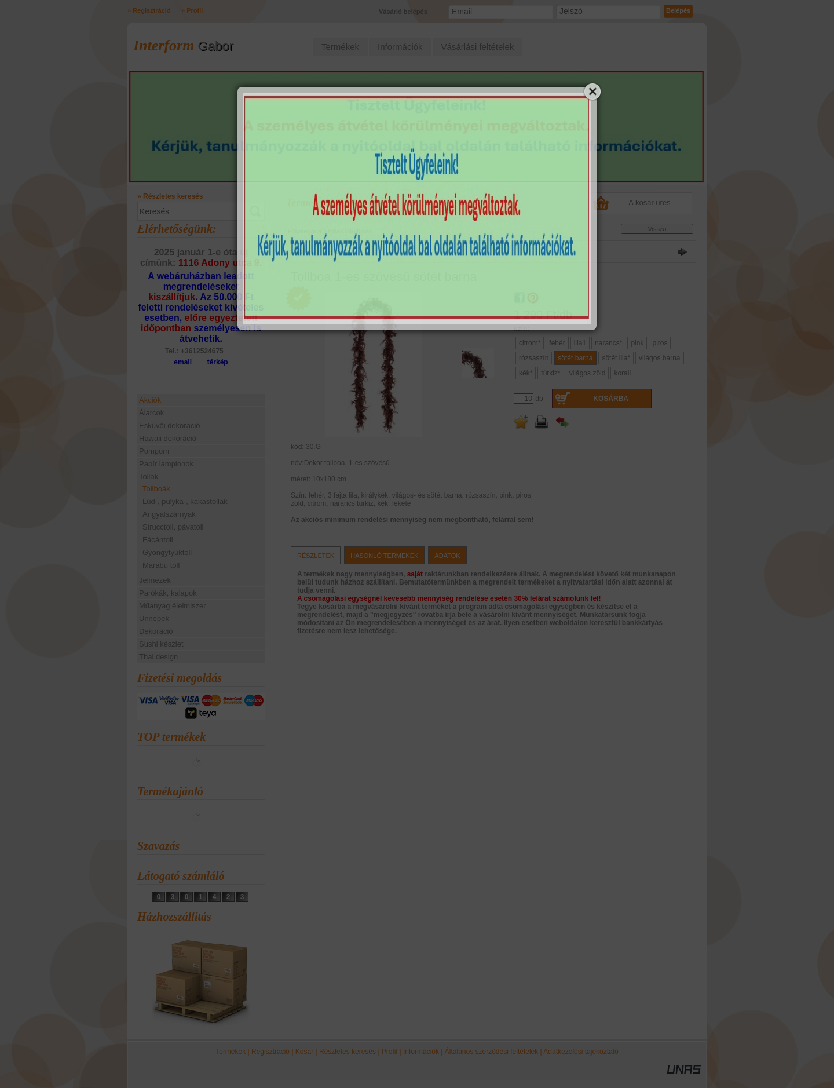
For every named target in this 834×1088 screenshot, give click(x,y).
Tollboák (156, 488)
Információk (421, 1051)
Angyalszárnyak (169, 514)
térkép (217, 362)
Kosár (304, 1051)
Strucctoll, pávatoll (173, 527)
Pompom (154, 451)
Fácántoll (157, 539)
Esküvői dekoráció (169, 425)
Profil (389, 1051)
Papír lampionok (166, 463)
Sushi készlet (161, 644)
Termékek (230, 1051)
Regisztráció (270, 1051)
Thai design (158, 656)
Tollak (335, 231)
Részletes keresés (347, 1051)
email (183, 362)
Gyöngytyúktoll (167, 552)
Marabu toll (161, 565)
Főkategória (304, 231)
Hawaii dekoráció (167, 438)
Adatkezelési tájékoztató (580, 1051)
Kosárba (610, 399)
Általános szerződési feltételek (491, 1051)
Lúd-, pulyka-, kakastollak (185, 501)
